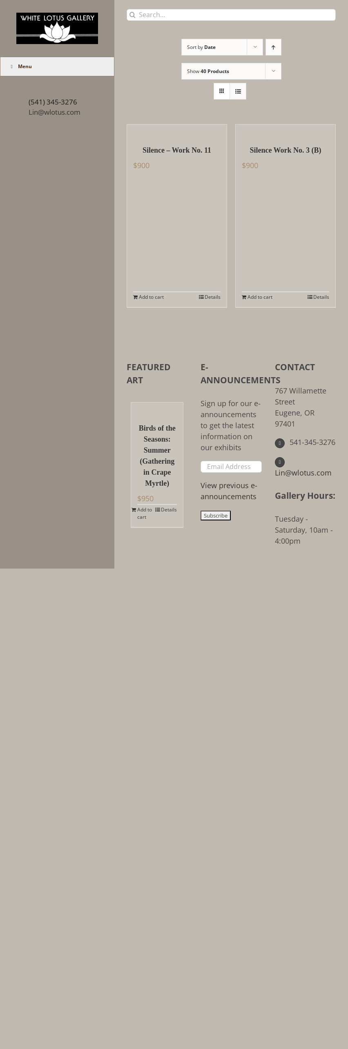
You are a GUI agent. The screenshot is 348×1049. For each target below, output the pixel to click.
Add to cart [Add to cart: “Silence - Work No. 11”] (151, 296)
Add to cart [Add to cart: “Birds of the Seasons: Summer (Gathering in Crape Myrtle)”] (144, 513)
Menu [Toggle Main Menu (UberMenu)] (20, 66)
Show (208, 71)
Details (213, 296)
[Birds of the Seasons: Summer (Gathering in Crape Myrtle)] (157, 408)
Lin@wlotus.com (54, 112)
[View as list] (238, 91)
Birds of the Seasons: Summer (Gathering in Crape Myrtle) (157, 455)
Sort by (201, 47)
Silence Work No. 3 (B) (285, 150)
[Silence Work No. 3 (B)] (285, 130)
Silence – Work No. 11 (177, 150)
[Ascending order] (273, 47)
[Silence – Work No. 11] (177, 130)
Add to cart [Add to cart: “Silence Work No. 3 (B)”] (260, 296)
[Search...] (231, 15)
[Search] (132, 15)
